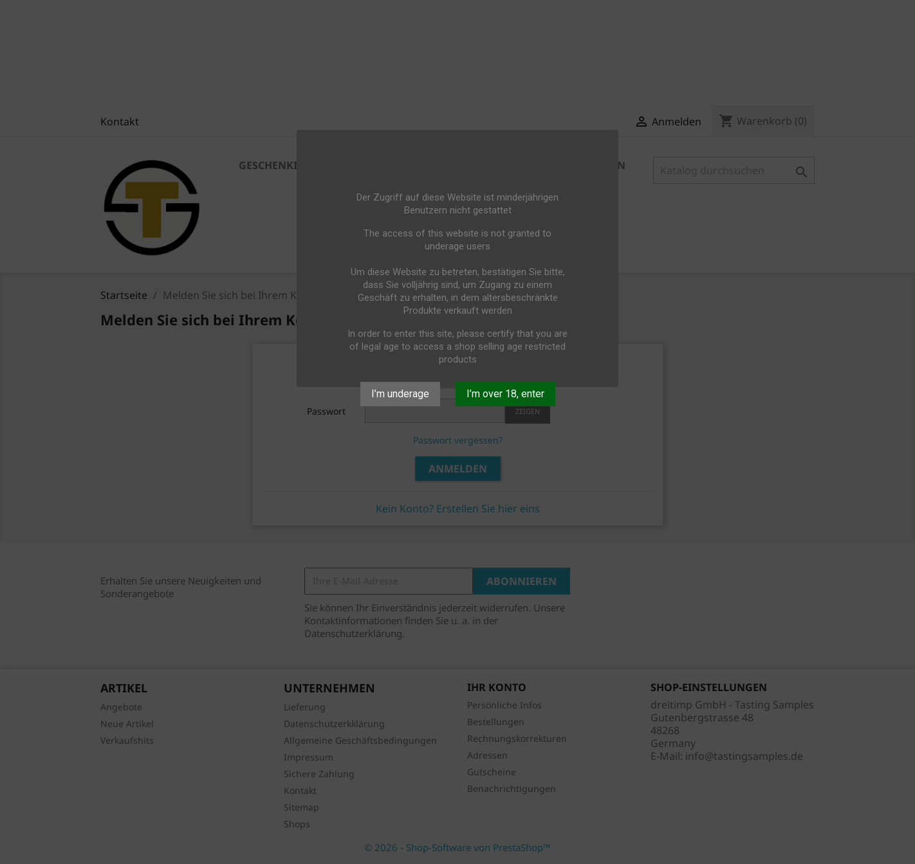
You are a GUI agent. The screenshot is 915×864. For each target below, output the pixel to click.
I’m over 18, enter (505, 394)
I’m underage (400, 394)
